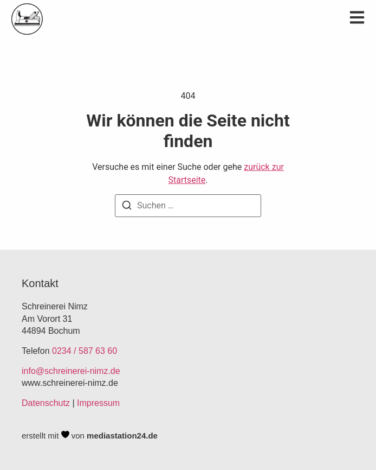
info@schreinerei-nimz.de (71, 371)
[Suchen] (127, 207)
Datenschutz (46, 403)
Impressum (98, 403)
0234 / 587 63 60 (84, 350)
